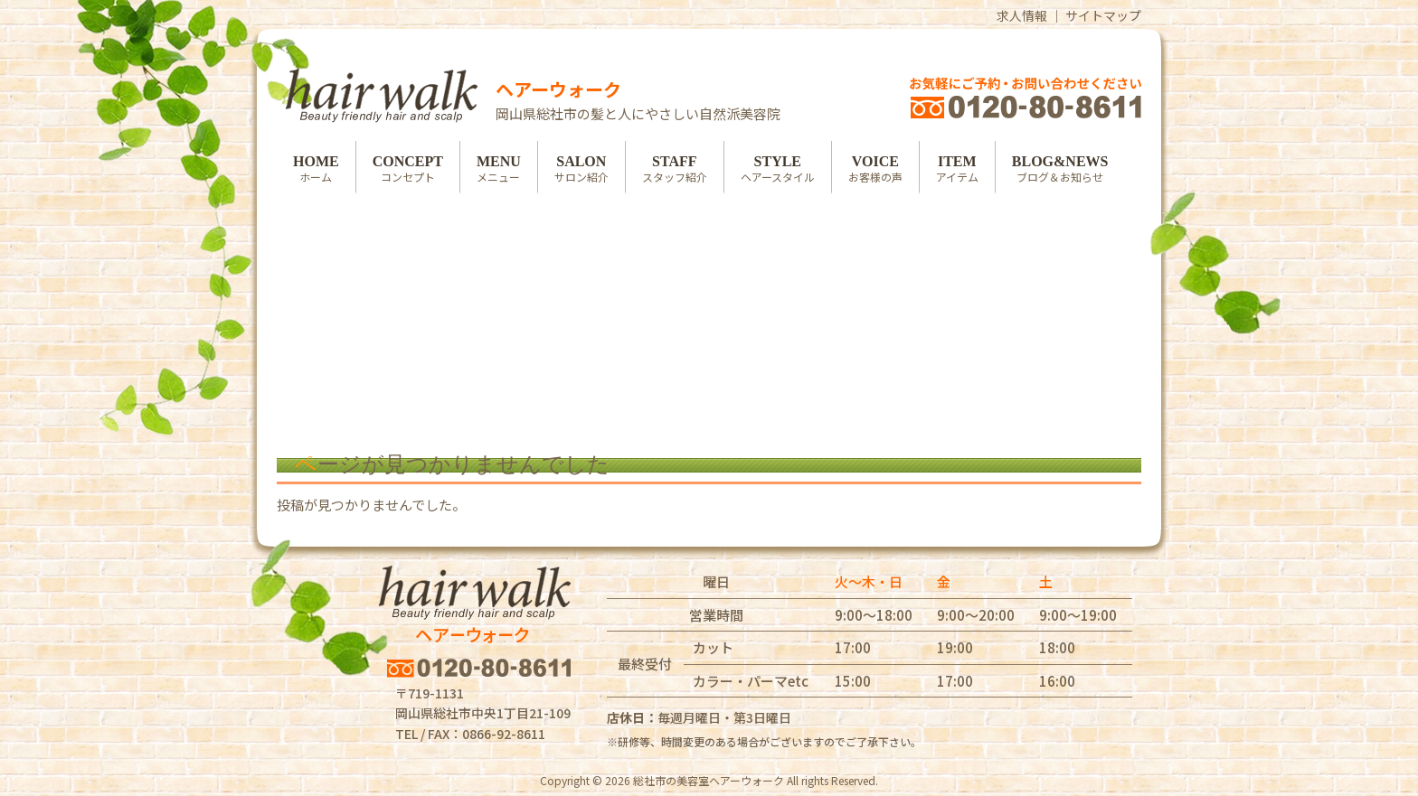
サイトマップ (1103, 15)
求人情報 (1022, 15)
